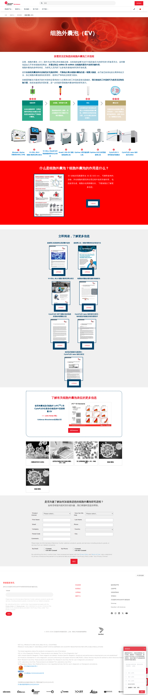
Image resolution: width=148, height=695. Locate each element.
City (75, 534)
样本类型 (19, 15)
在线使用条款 (115, 592)
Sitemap (113, 603)
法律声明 (113, 588)
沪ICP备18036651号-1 (30, 666)
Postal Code (36, 534)
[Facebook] (112, 614)
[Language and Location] (140, 9)
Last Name (78, 520)
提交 (74, 561)
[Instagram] (115, 614)
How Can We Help (78, 514)
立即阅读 (58, 272)
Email (34, 524)
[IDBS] (64, 692)
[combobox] (77, 3)
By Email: (35, 549)
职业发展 (78, 585)
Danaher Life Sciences (118, 607)
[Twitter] (123, 614)
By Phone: (64, 549)
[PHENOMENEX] (122, 692)
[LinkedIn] (119, 614)
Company (35, 529)
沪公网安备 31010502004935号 (34, 673)
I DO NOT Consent (51, 550)
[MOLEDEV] (108, 692)
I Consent (48, 548)
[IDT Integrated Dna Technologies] (79, 692)
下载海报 (93, 203)
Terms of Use (96, 554)
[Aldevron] (21, 692)
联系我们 (78, 588)
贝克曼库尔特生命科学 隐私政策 (120, 600)
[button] (41, 3)
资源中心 (12, 15)
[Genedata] (50, 692)
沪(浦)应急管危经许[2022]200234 (28, 684)
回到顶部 (140, 576)
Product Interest (35, 514)
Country (77, 529)
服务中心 (78, 596)
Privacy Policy (84, 554)
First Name (35, 520)
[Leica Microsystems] (93, 692)
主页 (6, 15)
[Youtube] (127, 614)
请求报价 (138, 3)
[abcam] (6, 692)
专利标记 (113, 596)
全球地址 (78, 592)
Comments (35, 538)
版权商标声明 (115, 585)
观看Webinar (74, 430)
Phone (76, 524)
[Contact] (134, 9)
